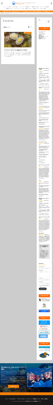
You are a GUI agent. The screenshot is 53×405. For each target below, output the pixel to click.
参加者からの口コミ (28, 8)
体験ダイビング (41, 35)
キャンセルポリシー (12, 398)
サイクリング (42, 6)
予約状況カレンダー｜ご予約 (37, 8)
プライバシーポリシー (21, 398)
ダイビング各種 (14, 6)
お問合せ (44, 8)
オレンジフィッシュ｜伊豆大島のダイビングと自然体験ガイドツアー (29, 401)
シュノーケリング (21, 6)
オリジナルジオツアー (42, 31)
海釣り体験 (47, 6)
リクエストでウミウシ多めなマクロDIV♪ (16, 50)
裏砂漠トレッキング (42, 38)
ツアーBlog (22, 8)
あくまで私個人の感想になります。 (45, 286)
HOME (3, 13)
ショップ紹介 (9, 6)
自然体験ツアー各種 (35, 6)
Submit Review (42, 288)
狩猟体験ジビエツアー (9, 8)
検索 (39, 19)
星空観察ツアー (27, 6)
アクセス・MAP (16, 8)
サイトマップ (29, 398)
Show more (46, 83)
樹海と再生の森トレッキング (43, 36)
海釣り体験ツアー (42, 37)
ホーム (4, 6)
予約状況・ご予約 (13, 386)
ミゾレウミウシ (7, 13)
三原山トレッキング (42, 34)
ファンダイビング (28, 32)
